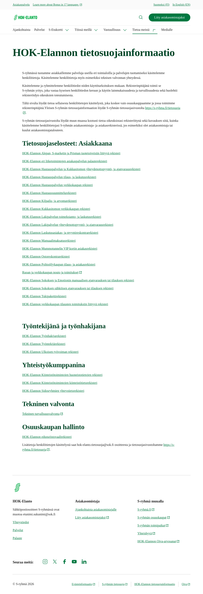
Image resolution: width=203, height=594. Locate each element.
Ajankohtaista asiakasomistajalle (96, 509)
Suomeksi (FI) (161, 4)
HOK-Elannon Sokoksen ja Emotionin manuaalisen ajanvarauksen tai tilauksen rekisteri (78, 280)
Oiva (186, 584)
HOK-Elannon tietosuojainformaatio (154, 584)
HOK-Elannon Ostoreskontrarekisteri (46, 256)
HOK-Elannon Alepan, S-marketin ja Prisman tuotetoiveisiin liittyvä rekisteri (71, 153)
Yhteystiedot (21, 522)
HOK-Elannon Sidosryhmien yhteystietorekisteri (53, 390)
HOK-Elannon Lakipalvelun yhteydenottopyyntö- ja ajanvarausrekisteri (67, 224)
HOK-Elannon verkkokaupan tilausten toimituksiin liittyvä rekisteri (65, 304)
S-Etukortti (56, 29)
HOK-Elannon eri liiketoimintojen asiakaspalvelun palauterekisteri (64, 161)
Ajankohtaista (21, 29)
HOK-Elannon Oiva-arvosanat (158, 541)
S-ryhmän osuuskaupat (153, 517)
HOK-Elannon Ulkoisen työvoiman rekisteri (50, 352)
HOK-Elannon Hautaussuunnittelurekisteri (49, 193)
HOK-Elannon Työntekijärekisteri (43, 344)
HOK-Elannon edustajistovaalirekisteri (47, 436)
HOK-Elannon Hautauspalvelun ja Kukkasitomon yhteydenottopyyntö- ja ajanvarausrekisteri (81, 169)
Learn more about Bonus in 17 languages (57, 4)
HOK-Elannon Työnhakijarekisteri (44, 336)
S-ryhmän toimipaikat (153, 525)
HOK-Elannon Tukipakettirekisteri (44, 296)
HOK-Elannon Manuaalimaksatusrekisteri (49, 240)
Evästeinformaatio (83, 584)
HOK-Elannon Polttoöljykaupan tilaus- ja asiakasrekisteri (58, 264)
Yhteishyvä (146, 533)
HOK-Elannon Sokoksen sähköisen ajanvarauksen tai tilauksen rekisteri (67, 288)
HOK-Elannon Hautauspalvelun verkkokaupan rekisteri (57, 185)
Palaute (17, 538)
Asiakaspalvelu (21, 4)
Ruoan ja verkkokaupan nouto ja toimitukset (52, 272)
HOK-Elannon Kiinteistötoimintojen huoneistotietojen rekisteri (62, 375)
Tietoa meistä (140, 29)
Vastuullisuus (111, 29)
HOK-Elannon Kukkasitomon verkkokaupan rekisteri (56, 209)
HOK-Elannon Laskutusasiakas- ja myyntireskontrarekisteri (60, 232)
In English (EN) (181, 4)
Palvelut (39, 29)
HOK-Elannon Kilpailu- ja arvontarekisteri (49, 201)
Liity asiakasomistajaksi (169, 17)
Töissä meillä (83, 29)
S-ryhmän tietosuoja (115, 584)
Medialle (167, 29)
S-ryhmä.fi (146, 509)
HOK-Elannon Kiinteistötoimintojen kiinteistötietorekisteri (59, 382)
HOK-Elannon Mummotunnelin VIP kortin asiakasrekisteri (59, 248)
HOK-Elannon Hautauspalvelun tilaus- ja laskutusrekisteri (59, 177)
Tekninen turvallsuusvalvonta (42, 413)
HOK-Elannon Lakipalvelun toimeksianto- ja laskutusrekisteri (61, 216)
